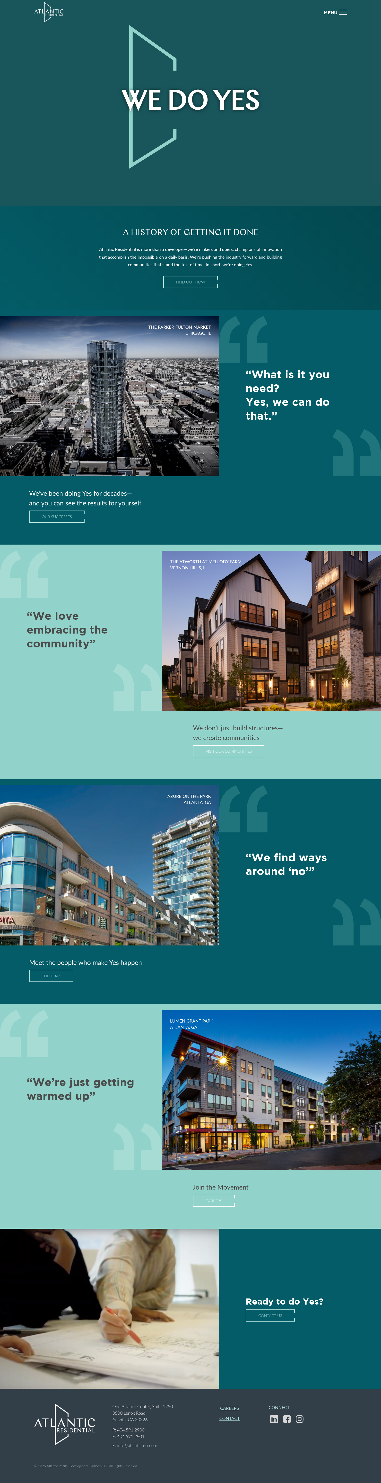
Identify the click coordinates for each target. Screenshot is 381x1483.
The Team (51, 975)
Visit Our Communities (229, 751)
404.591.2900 (131, 1429)
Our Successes (57, 516)
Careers (214, 1200)
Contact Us (270, 1315)
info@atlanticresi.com (137, 1445)
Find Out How (190, 282)
